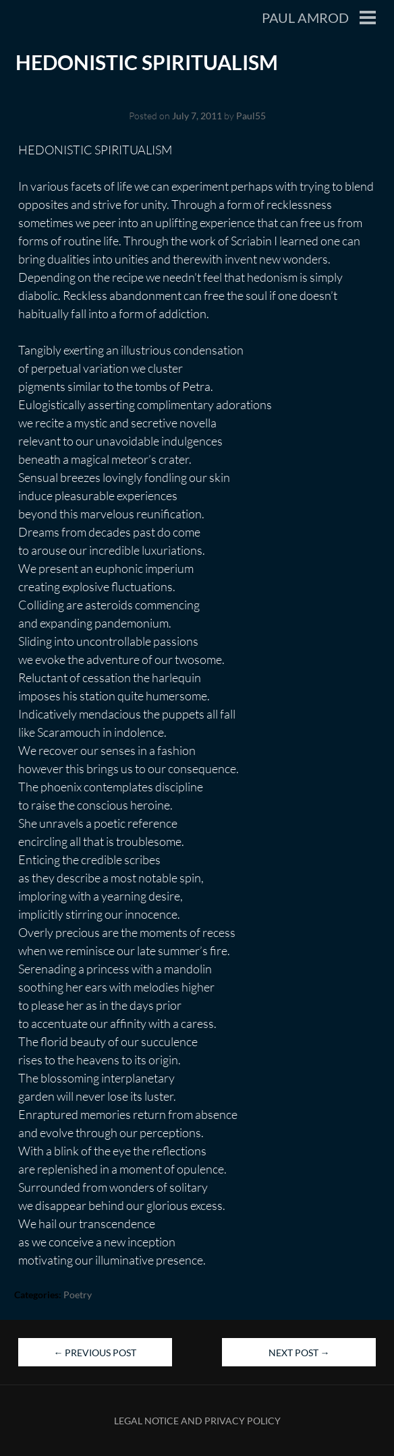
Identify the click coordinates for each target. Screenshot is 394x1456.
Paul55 (251, 115)
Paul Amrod (305, 17)
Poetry (77, 1294)
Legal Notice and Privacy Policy (197, 1420)
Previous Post (94, 1352)
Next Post (299, 1352)
